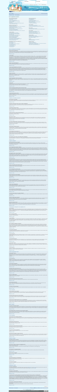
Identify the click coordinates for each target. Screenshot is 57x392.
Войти (40, 4)
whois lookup (13, 376)
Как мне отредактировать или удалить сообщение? (14, 33)
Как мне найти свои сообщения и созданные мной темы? (34, 33)
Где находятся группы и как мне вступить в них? (34, 20)
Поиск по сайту (31, 4)
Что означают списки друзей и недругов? (33, 28)
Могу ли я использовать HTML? (12, 42)
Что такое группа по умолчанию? (32, 22)
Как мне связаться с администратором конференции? (34, 44)
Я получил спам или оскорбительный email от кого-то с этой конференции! (36, 26)
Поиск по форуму (35, 4)
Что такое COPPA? (11, 19)
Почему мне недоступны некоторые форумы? (13, 36)
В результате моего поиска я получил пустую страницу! (34, 32)
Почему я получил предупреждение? (13, 37)
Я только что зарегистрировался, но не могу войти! (14, 20)
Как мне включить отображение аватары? (13, 29)
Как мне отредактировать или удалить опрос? (13, 35)
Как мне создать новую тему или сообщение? (13, 32)
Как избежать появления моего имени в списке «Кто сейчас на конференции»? (17, 26)
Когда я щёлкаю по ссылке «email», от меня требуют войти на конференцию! (17, 30)
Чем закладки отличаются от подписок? (33, 35)
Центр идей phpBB (45, 371)
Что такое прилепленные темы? (12, 45)
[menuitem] (13, 13)
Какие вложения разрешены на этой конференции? (34, 39)
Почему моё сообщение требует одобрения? (13, 39)
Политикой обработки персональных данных (14, 391)
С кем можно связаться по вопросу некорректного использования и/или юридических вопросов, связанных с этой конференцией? (37, 43)
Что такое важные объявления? (12, 44)
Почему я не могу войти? (11, 21)
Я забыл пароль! (11, 22)
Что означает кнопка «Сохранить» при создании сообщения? (15, 38)
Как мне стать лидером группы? (32, 21)
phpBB (23, 118)
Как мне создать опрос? (11, 34)
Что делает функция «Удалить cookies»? (13, 23)
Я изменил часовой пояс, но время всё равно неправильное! (15, 27)
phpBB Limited (29, 367)
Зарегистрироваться (44, 4)
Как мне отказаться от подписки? (32, 37)
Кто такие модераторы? (31, 19)
